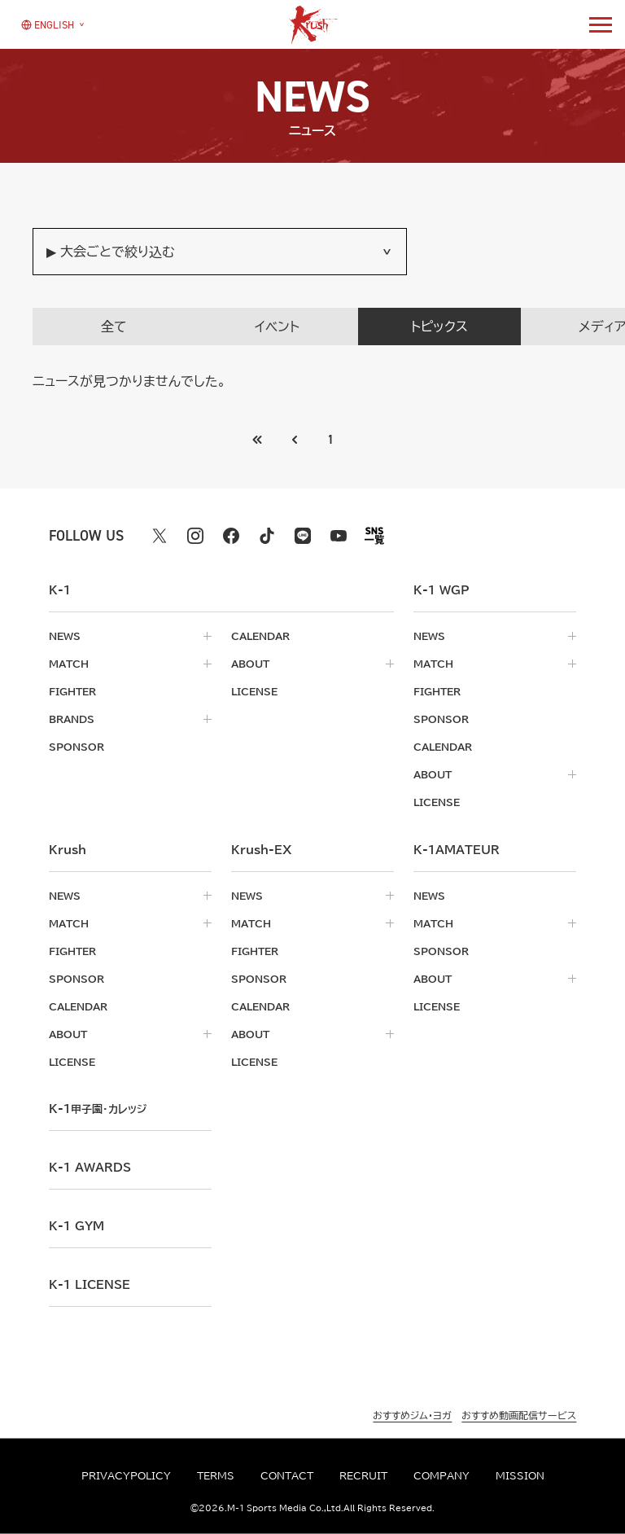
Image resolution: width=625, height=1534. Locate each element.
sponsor (76, 747)
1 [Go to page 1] (331, 439)
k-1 (97, 1109)
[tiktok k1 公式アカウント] (267, 535)
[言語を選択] (47, 24)
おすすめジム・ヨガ (412, 1415)
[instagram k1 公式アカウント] (195, 535)
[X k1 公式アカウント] (159, 535)
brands (71, 719)
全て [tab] (114, 326)
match (69, 663)
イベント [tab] (277, 326)
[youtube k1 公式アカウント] (338, 535)
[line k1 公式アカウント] (302, 535)
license (254, 691)
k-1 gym (76, 1226)
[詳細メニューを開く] (600, 24)
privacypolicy (126, 1475)
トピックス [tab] (439, 326)
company (441, 1475)
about (250, 663)
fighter (72, 691)
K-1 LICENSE (89, 1285)
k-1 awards (90, 1167)
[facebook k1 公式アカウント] (231, 535)
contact (286, 1475)
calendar (260, 636)
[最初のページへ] (294, 439)
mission (520, 1475)
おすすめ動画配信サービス (518, 1415)
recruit (363, 1475)
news (65, 636)
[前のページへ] (258, 439)
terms (215, 1475)
